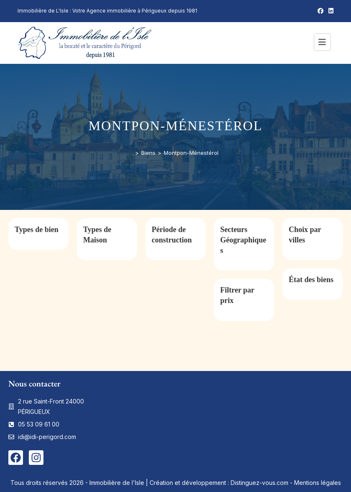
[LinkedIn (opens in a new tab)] (329, 11)
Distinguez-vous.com (259, 482)
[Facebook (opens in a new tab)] (320, 11)
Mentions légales (317, 482)
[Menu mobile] (323, 43)
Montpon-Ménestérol (191, 152)
